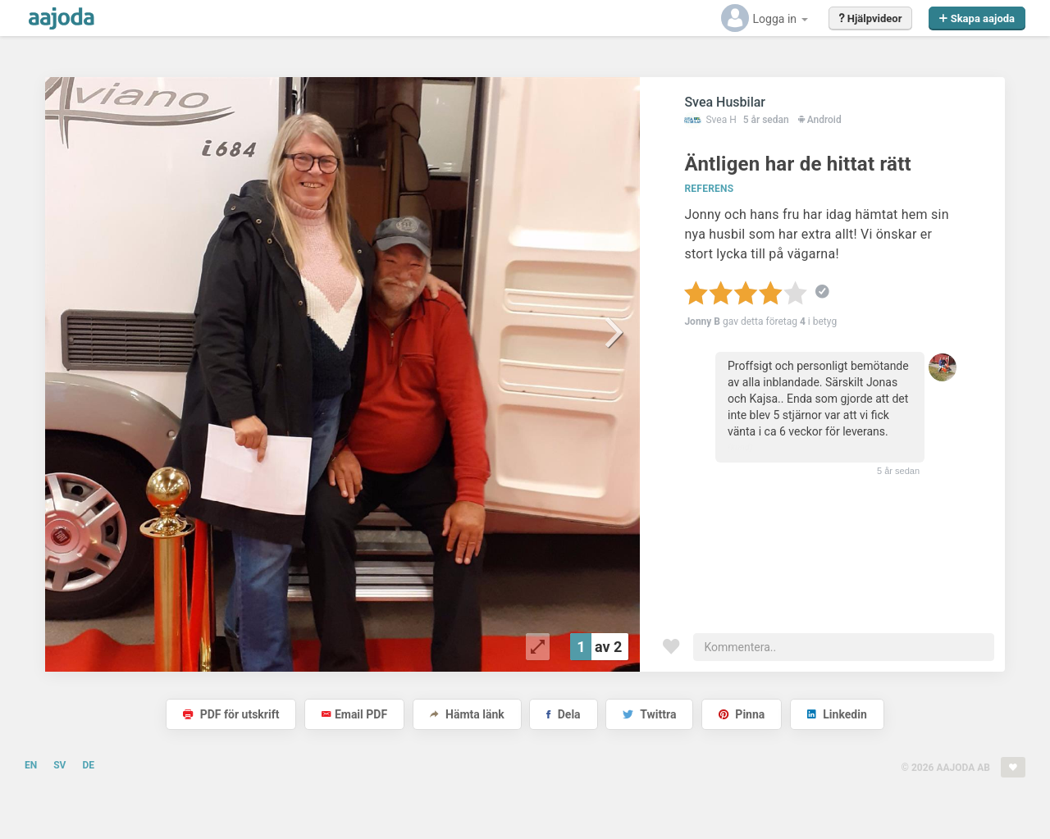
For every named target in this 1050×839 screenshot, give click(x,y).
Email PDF (354, 714)
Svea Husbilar (724, 102)
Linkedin (837, 714)
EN (31, 765)
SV (59, 765)
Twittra (649, 714)
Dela (563, 714)
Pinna (742, 714)
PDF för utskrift (231, 714)
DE (88, 765)
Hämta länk (467, 714)
